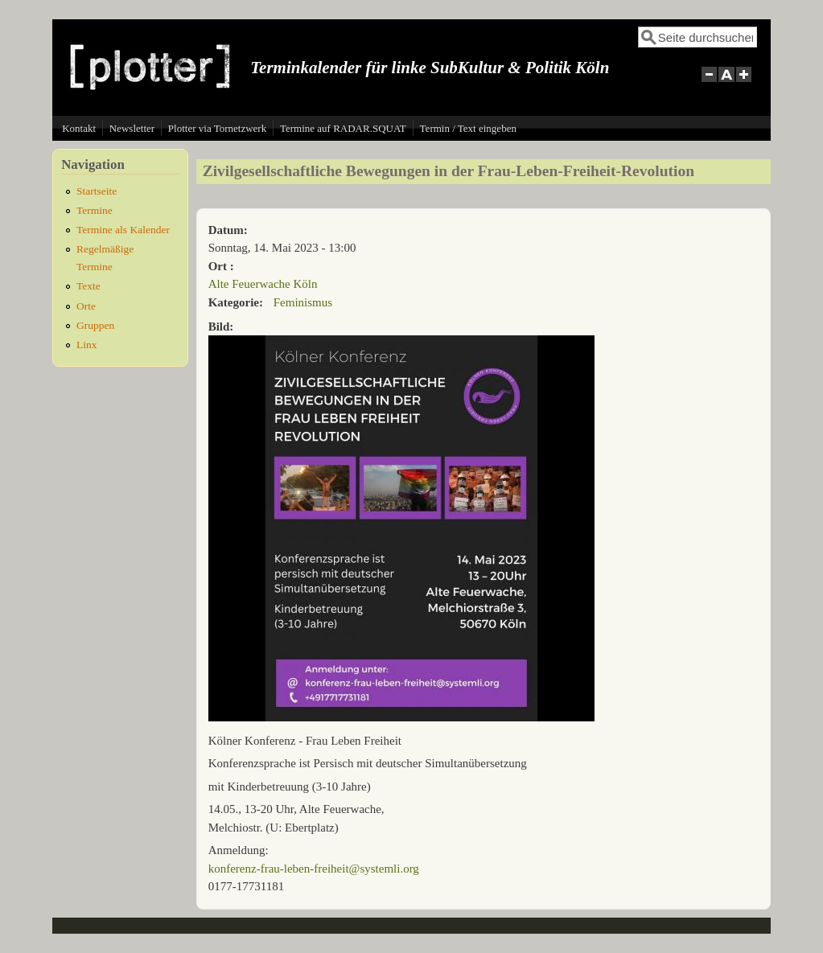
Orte (86, 306)
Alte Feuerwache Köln (263, 283)
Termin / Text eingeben (468, 128)
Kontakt (79, 128)
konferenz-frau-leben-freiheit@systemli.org (313, 868)
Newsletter (131, 128)
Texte (88, 286)
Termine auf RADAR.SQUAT (343, 128)
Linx (86, 345)
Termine (94, 210)
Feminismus (303, 302)
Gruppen (95, 325)
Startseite (96, 191)
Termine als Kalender (123, 230)
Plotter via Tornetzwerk (217, 128)
